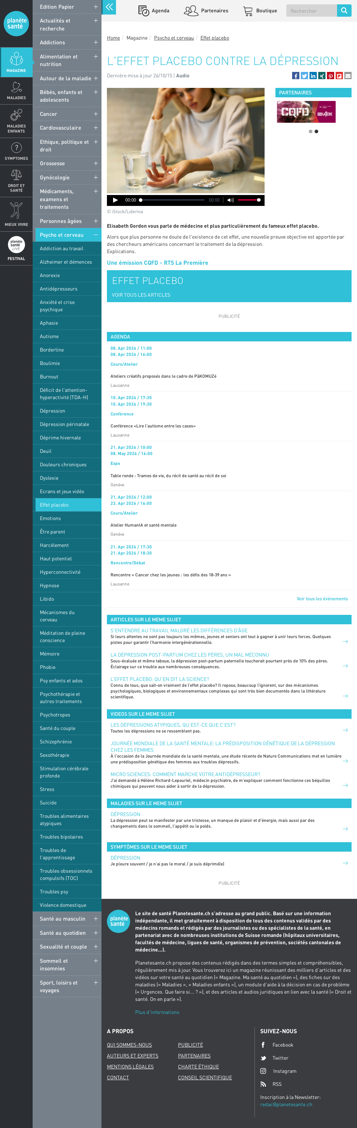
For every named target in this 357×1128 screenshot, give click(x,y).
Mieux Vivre (16, 224)
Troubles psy (54, 891)
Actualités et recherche (55, 24)
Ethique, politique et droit (64, 145)
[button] (295, 75)
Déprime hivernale (60, 437)
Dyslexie (49, 478)
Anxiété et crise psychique (57, 305)
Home (113, 38)
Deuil (45, 451)
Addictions (52, 42)
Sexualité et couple (63, 946)
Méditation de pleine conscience (62, 636)
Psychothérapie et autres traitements (61, 697)
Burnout (49, 376)
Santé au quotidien (63, 932)
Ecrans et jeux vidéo (62, 491)
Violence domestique (63, 905)
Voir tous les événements (322, 598)
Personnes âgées (61, 221)
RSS (271, 1084)
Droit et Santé (16, 187)
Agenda (160, 10)
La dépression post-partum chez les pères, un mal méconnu (190, 655)
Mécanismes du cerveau (57, 615)
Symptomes (16, 158)
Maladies (16, 97)
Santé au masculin (63, 918)
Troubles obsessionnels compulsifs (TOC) (66, 874)
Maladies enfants (16, 128)
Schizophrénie (56, 741)
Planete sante (16, 23)
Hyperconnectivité (60, 572)
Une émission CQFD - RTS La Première (157, 262)
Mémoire (49, 653)
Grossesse (52, 163)
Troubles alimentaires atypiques (64, 819)
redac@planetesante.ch (286, 1104)
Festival (16, 258)
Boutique (266, 10)
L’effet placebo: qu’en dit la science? (160, 679)
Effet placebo (54, 505)
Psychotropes (55, 714)
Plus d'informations (157, 1012)
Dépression (52, 410)
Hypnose (49, 585)
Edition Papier (57, 6)
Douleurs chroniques (63, 464)
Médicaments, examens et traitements (57, 199)
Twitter (274, 1058)
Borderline (52, 349)
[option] (313, 112)
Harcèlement (54, 545)
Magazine (16, 70)
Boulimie (50, 363)
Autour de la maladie (65, 78)
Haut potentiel (56, 558)
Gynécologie (55, 177)
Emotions (50, 518)
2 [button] (316, 131)
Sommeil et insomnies (54, 964)
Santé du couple (57, 728)
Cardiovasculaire (60, 127)
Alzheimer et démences (66, 262)
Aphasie (49, 323)
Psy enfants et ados (61, 680)
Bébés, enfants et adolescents (61, 96)
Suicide (48, 802)
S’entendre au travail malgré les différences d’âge (179, 630)
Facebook (277, 1044)
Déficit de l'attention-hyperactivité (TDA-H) (64, 393)
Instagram (278, 1071)
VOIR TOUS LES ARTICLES (141, 295)
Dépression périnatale (64, 424)
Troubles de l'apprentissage (57, 853)
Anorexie (50, 275)
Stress (47, 789)
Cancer (48, 113)
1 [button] (310, 131)
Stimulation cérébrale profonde (64, 772)
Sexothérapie (54, 755)
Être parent (52, 531)
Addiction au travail (61, 248)
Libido (47, 599)
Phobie (47, 667)
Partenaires (214, 10)
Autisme (49, 336)
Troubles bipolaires (61, 836)
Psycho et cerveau (62, 234)
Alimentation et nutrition (59, 60)
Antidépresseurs (59, 288)
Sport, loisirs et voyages (59, 986)
